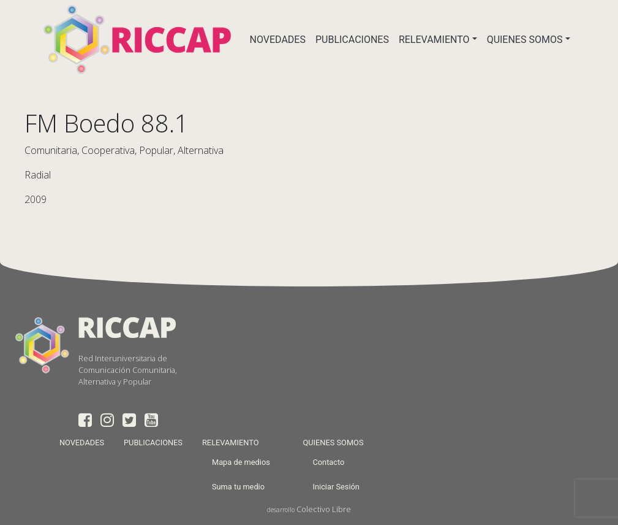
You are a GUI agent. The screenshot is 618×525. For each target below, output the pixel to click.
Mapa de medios (241, 462)
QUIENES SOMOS (525, 39)
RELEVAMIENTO (434, 39)
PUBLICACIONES (352, 39)
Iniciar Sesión (335, 486)
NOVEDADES (278, 39)
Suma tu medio (238, 486)
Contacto (328, 462)
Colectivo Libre (323, 509)
